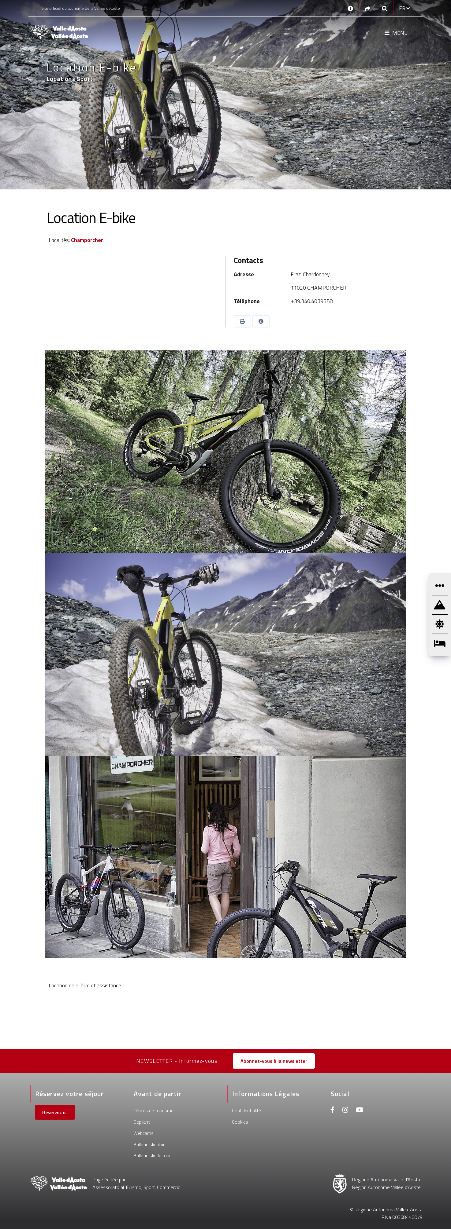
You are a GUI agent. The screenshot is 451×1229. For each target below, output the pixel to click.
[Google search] (384, 8)
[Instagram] (345, 1110)
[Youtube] (359, 1110)
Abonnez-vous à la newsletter (273, 1061)
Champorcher (87, 240)
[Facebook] (332, 1110)
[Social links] (367, 8)
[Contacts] (350, 8)
